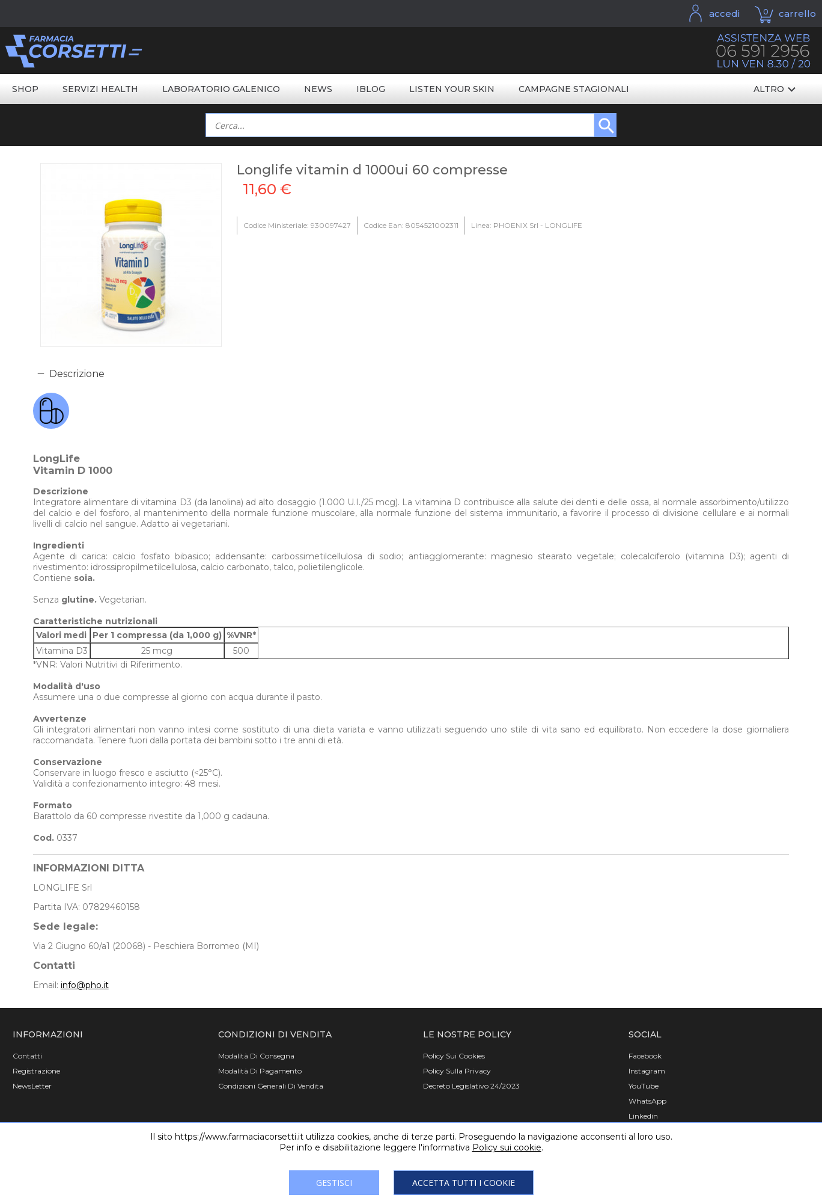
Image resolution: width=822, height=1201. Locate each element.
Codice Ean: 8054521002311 (411, 225)
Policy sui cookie (506, 1147)
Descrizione (77, 373)
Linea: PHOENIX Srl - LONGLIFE (526, 225)
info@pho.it (85, 985)
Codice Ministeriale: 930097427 (297, 225)
